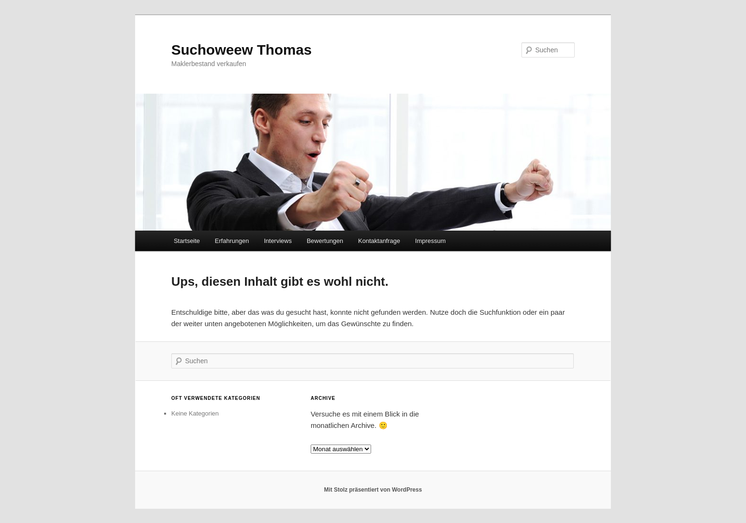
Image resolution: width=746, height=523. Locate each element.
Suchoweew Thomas (241, 50)
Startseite (187, 240)
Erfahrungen (232, 240)
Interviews (278, 240)
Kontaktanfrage (379, 240)
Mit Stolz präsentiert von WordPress (373, 489)
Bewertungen (325, 240)
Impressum (430, 240)
